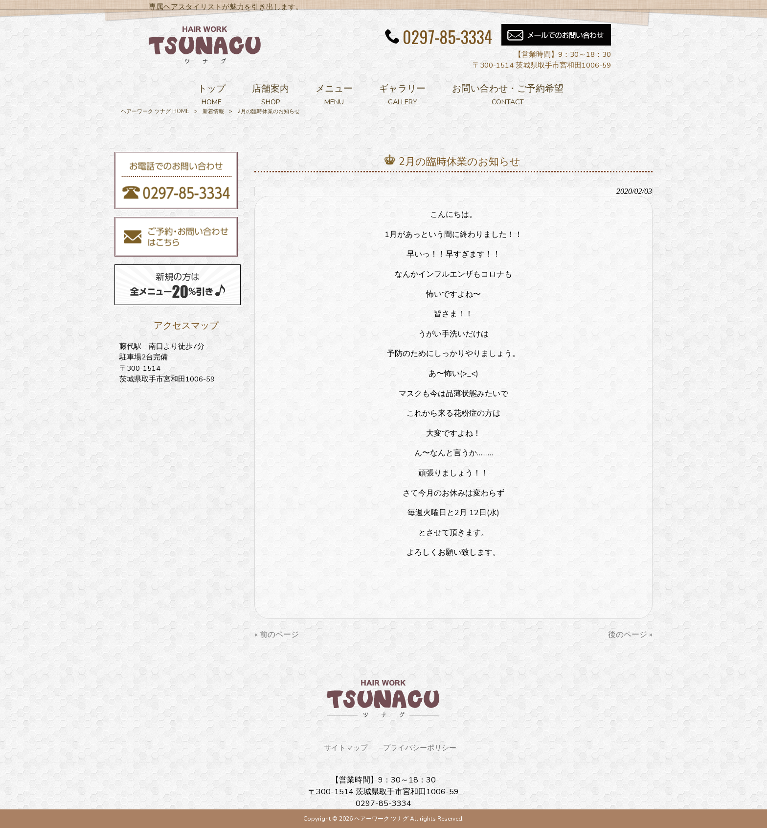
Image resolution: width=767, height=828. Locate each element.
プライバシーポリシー (419, 748)
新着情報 (213, 111)
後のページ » (630, 634)
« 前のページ (276, 634)
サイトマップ (346, 748)
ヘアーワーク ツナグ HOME (155, 111)
